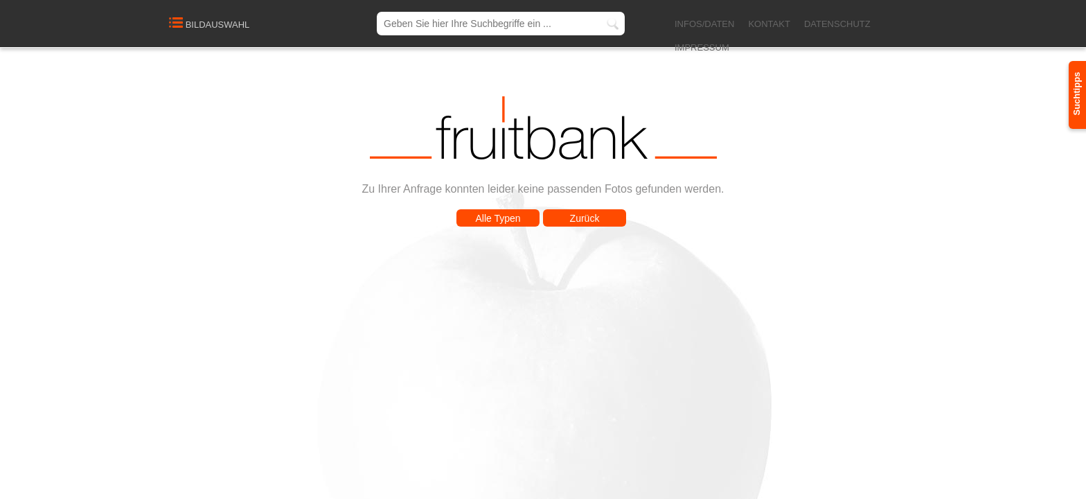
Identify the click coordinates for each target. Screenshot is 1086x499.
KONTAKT (769, 24)
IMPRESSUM (702, 47)
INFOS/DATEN (704, 24)
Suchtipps (1076, 94)
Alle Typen (497, 218)
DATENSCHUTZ (837, 24)
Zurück (585, 218)
